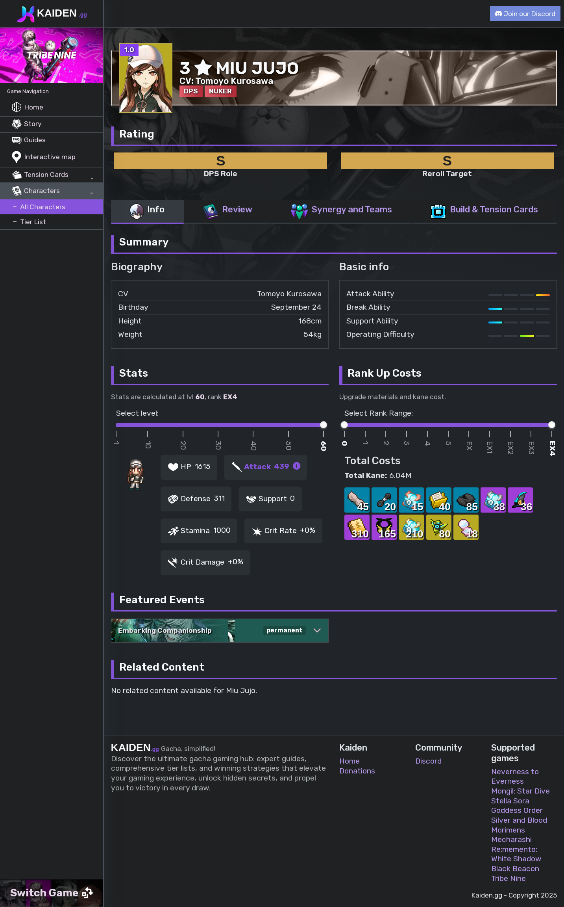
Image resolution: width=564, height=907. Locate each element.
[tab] (147, 212)
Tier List (28, 222)
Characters (35, 191)
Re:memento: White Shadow (516, 854)
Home (27, 107)
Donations (357, 770)
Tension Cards (39, 175)
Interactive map (43, 157)
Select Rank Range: (378, 413)
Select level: (137, 413)
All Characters (38, 207)
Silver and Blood (519, 820)
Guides (28, 140)
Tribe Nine (508, 878)
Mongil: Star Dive (520, 790)
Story (26, 124)
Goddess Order (517, 810)
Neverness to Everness (515, 776)
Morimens (508, 830)
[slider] (323, 424)
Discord (428, 761)
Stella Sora (510, 800)
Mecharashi (511, 839)
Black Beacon (515, 868)
